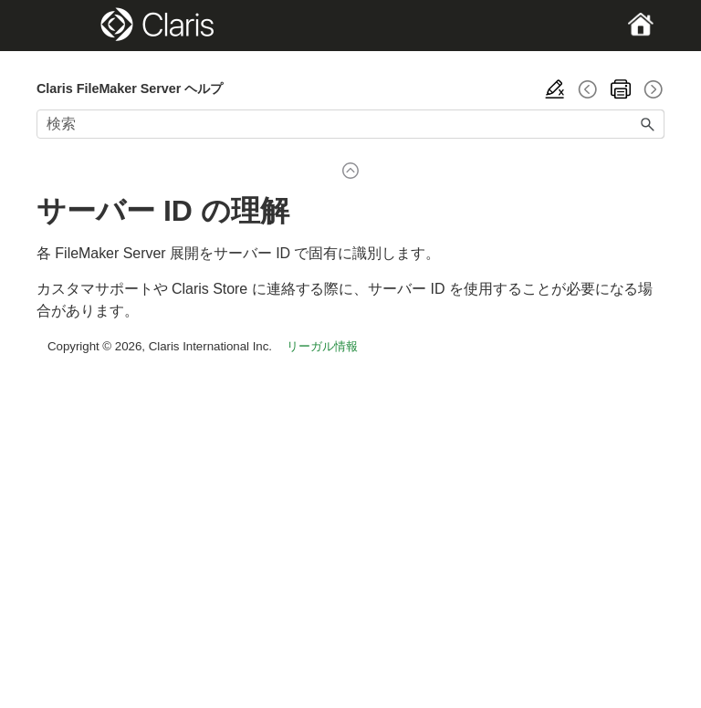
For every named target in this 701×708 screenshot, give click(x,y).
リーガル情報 (322, 346)
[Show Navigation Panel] (67, 25)
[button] (648, 124)
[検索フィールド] (350, 124)
